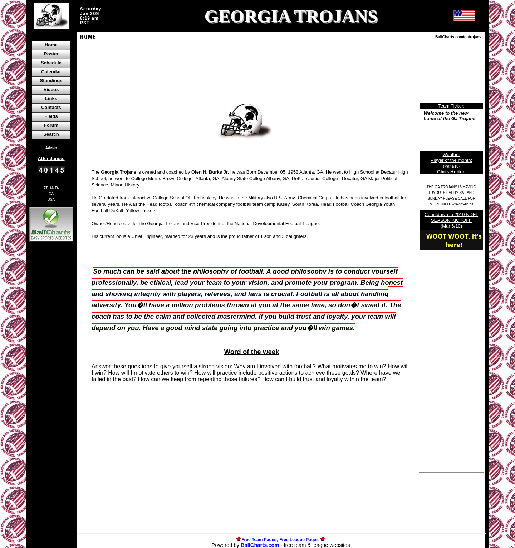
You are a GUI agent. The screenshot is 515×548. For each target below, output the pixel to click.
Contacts (51, 107)
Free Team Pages (258, 539)
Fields (51, 116)
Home (51, 45)
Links (51, 98)
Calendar (51, 71)
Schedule (51, 62)
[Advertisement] (51, 366)
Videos (51, 89)
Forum (51, 125)
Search (51, 134)
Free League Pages (298, 539)
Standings (51, 80)
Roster (51, 53)
